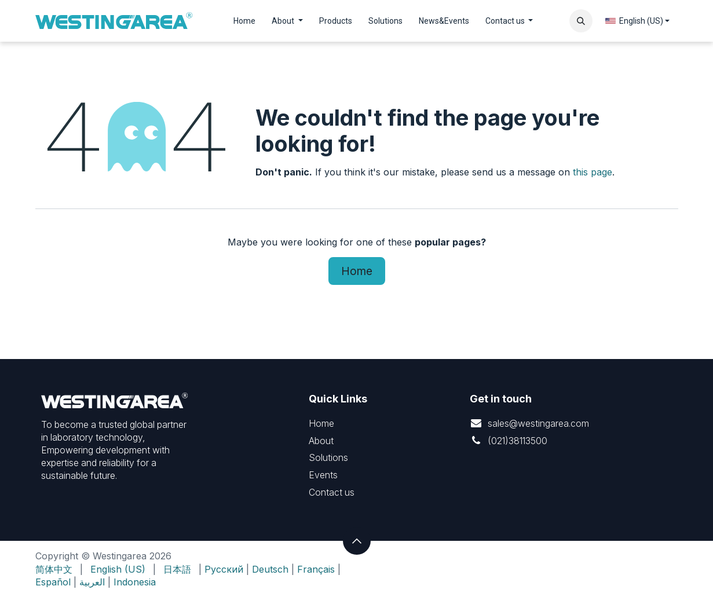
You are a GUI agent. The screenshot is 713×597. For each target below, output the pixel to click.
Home (356, 271)
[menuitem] (244, 21)
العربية (92, 582)
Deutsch (270, 569)
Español (53, 582)
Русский (223, 569)
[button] (581, 20)
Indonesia (135, 582)
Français (316, 569)
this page (592, 172)
